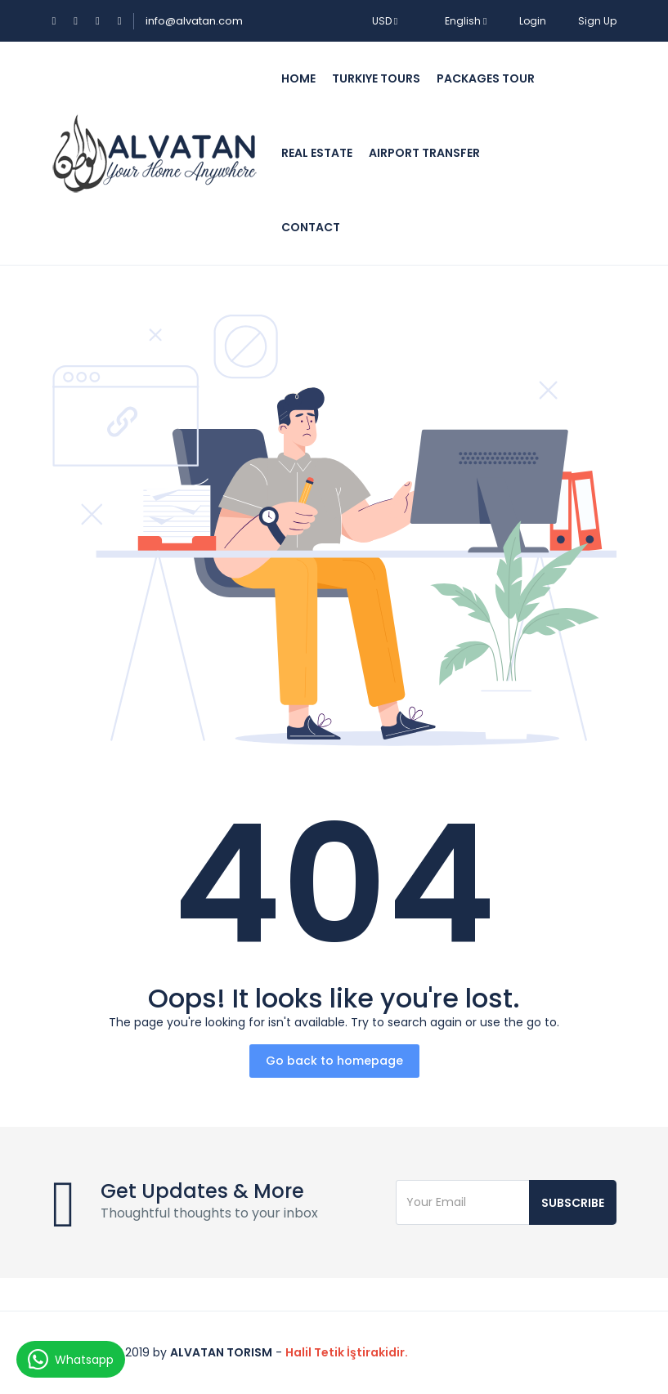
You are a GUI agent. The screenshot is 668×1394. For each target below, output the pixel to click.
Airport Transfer (424, 153)
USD (384, 21)
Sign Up (597, 21)
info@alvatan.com (194, 21)
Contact (310, 227)
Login (532, 21)
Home (298, 78)
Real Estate (316, 153)
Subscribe (572, 1203)
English (457, 21)
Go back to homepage (334, 1060)
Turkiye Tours (376, 78)
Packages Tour (486, 78)
